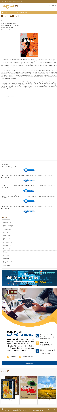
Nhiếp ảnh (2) (7, 255)
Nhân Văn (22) (7, 235)
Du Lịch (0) (6, 239)
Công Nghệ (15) (8, 226)
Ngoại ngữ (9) (7, 262)
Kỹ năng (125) (7, 242)
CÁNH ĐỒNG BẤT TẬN (45, 400)
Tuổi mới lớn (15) (8, 245)
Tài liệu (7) (6, 252)
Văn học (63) (7, 232)
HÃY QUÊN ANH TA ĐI (22, 12)
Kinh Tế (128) (7, 222)
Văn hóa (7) (7, 249)
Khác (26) (6, 258)
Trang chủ (5, 12)
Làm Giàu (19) (7, 229)
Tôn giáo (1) (7, 265)
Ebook (12, 12)
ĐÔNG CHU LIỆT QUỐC (8, 400)
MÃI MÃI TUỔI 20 (24, 400)
